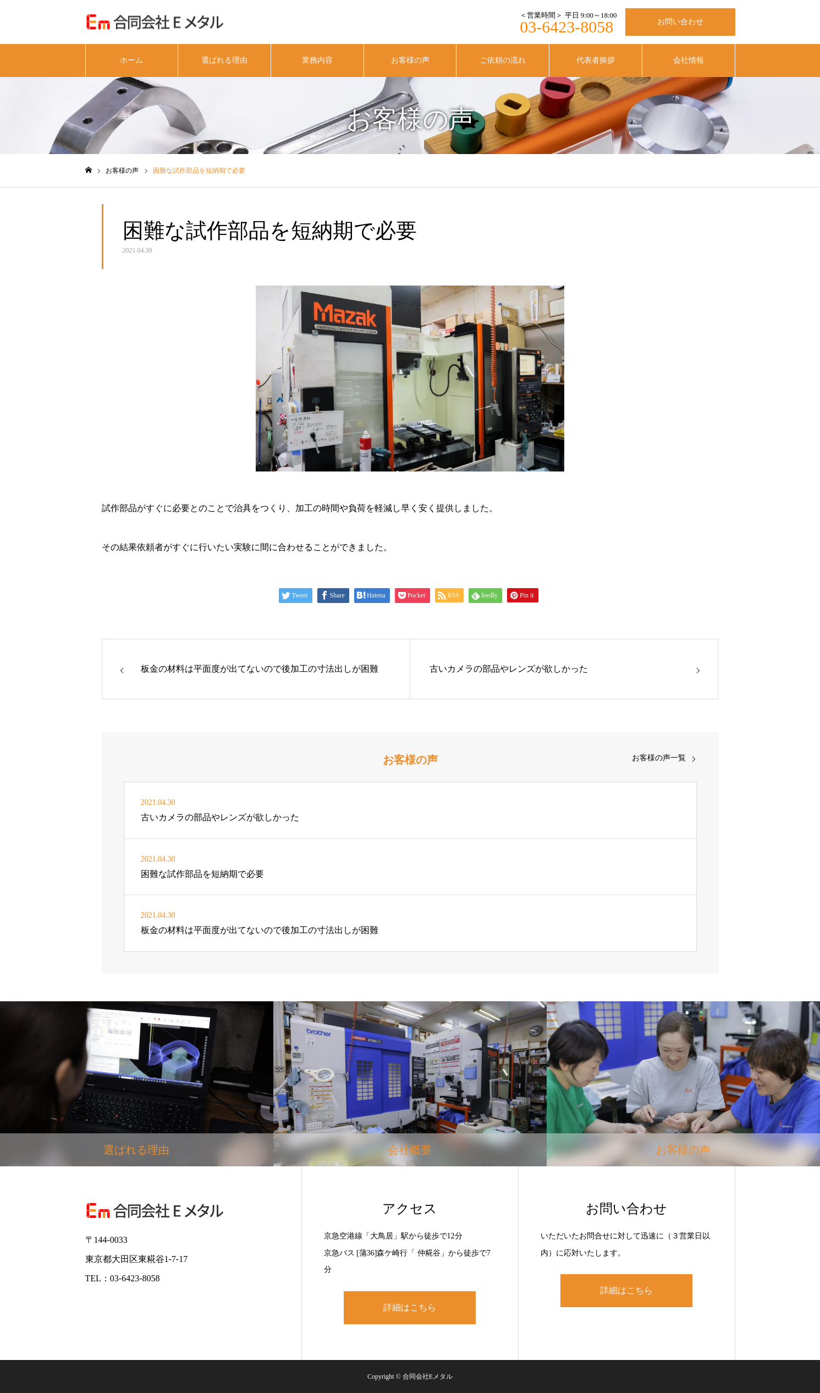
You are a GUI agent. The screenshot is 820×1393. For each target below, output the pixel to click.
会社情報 (688, 60)
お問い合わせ (680, 22)
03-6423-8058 (566, 27)
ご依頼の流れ (503, 60)
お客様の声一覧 (659, 758)
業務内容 (317, 60)
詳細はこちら (409, 1307)
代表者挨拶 (595, 60)
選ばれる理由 (224, 60)
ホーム (131, 60)
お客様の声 (410, 60)
